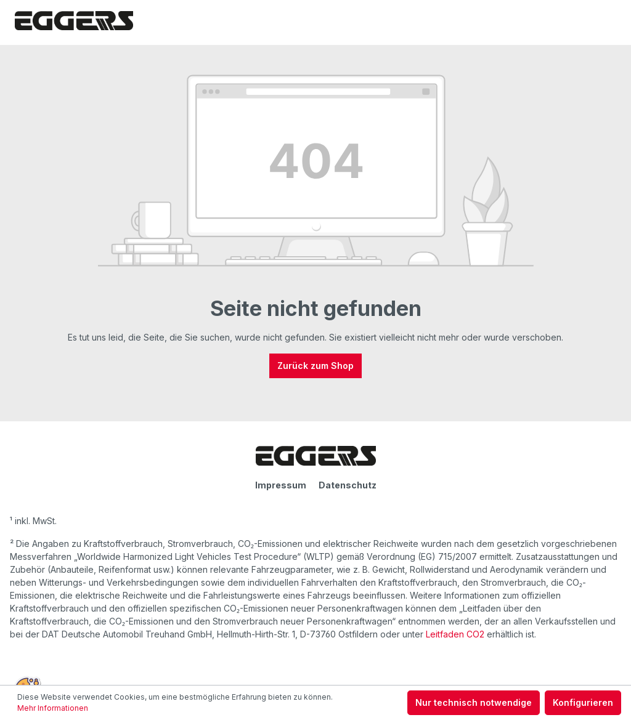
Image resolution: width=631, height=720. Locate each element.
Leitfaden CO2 (455, 634)
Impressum (280, 485)
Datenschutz (348, 485)
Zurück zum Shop (315, 365)
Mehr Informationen (52, 708)
